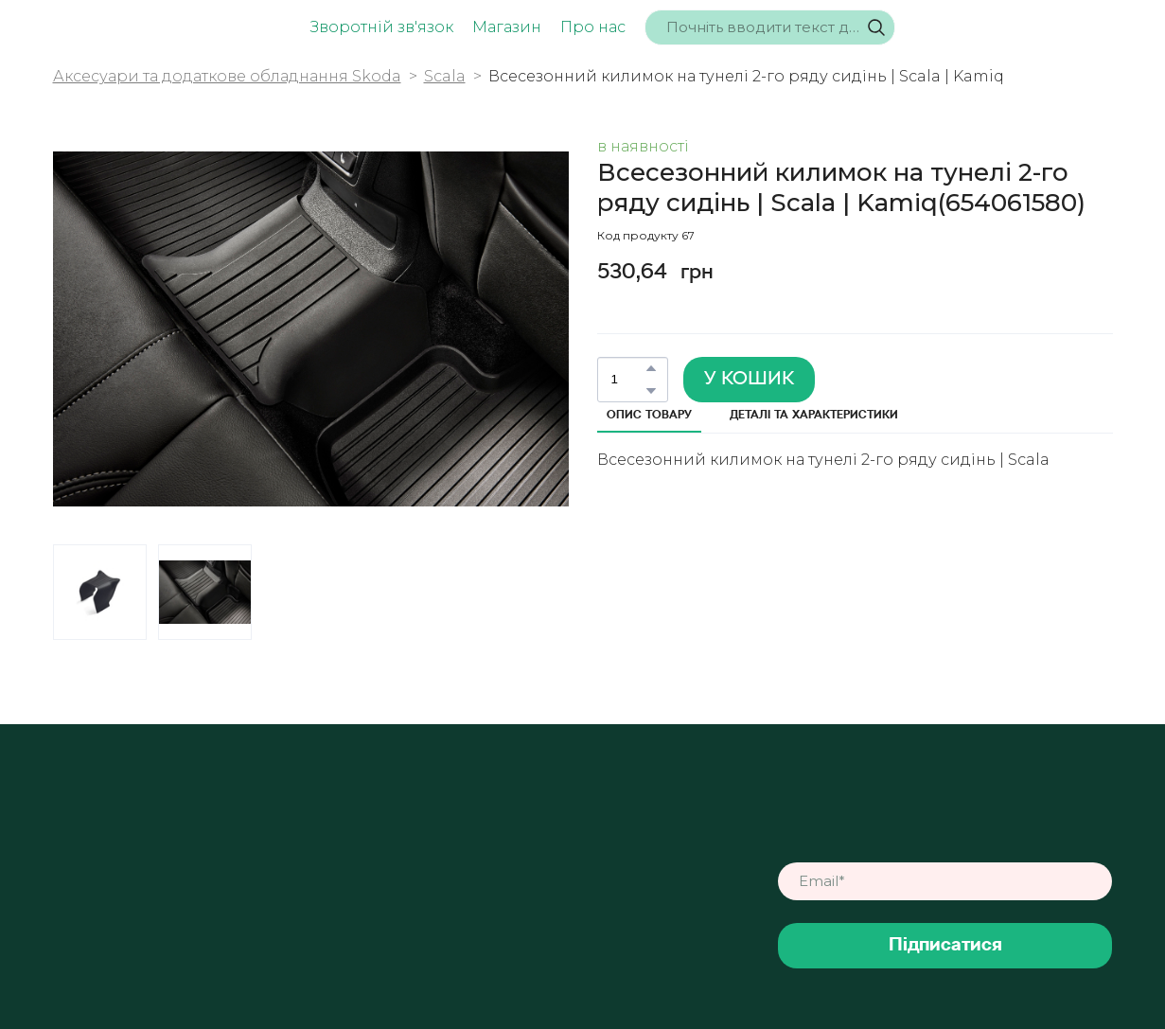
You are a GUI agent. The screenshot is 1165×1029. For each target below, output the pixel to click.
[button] (876, 27)
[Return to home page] (118, 28)
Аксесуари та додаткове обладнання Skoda (227, 76)
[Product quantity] (627, 379)
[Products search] (769, 27)
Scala (445, 76)
